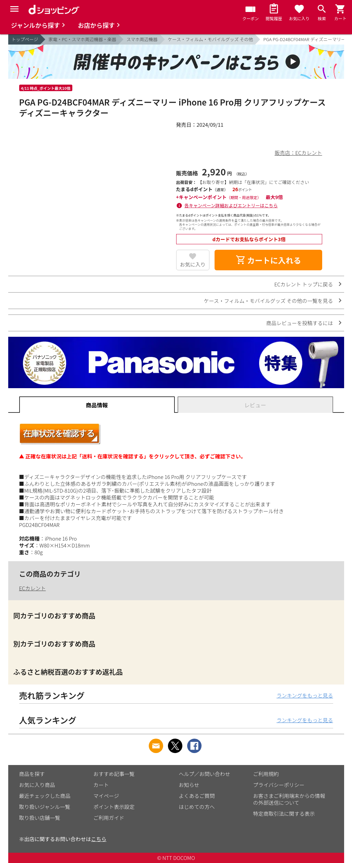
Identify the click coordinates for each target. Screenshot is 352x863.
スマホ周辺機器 (142, 39)
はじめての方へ (197, 806)
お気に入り (193, 264)
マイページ (106, 795)
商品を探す (32, 773)
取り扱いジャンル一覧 (44, 806)
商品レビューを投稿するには (299, 322)
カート (101, 784)
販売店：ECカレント (298, 152)
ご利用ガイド (109, 817)
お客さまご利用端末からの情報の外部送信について (289, 799)
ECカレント (32, 588)
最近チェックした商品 (45, 795)
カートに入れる (268, 260)
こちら (99, 838)
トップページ (25, 39)
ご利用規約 (266, 773)
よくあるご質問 (197, 795)
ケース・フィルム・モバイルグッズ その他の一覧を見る (268, 300)
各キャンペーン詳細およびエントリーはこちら (231, 205)
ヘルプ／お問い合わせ (204, 773)
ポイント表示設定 (114, 806)
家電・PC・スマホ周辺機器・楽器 (82, 39)
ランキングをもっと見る (305, 695)
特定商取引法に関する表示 (284, 813)
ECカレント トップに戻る (303, 284)
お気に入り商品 (37, 784)
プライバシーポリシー (279, 784)
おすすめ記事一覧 (114, 773)
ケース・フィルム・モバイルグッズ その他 (210, 39)
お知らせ (189, 784)
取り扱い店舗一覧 (39, 817)
